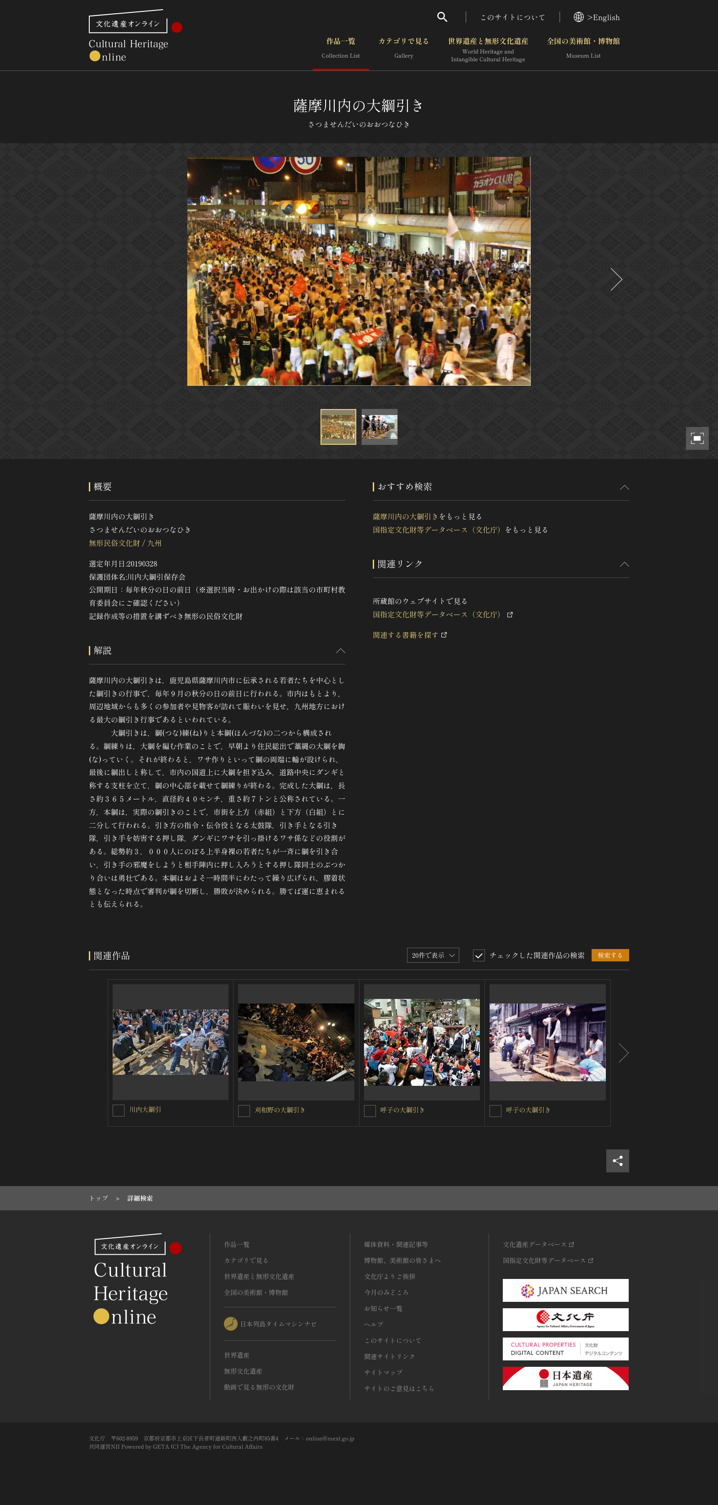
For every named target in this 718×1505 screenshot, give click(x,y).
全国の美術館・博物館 (583, 50)
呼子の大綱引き (403, 1109)
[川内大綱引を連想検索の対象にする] (119, 1111)
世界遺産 (237, 1354)
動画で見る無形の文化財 (259, 1387)
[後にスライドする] (615, 279)
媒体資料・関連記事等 (396, 1244)
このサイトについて (513, 16)
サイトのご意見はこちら (399, 1388)
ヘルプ (373, 1324)
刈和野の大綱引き (280, 1109)
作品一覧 (341, 50)
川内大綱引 (145, 1109)
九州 (154, 542)
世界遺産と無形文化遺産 (488, 50)
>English (597, 16)
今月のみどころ (386, 1292)
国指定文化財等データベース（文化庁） (439, 529)
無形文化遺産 (243, 1371)
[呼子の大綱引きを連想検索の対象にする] (370, 1111)
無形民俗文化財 (114, 542)
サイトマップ (383, 1372)
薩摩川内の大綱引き (406, 516)
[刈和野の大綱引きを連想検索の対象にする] (244, 1111)
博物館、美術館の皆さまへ (402, 1260)
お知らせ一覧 (383, 1308)
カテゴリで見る (404, 50)
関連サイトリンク (389, 1356)
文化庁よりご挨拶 (389, 1276)
